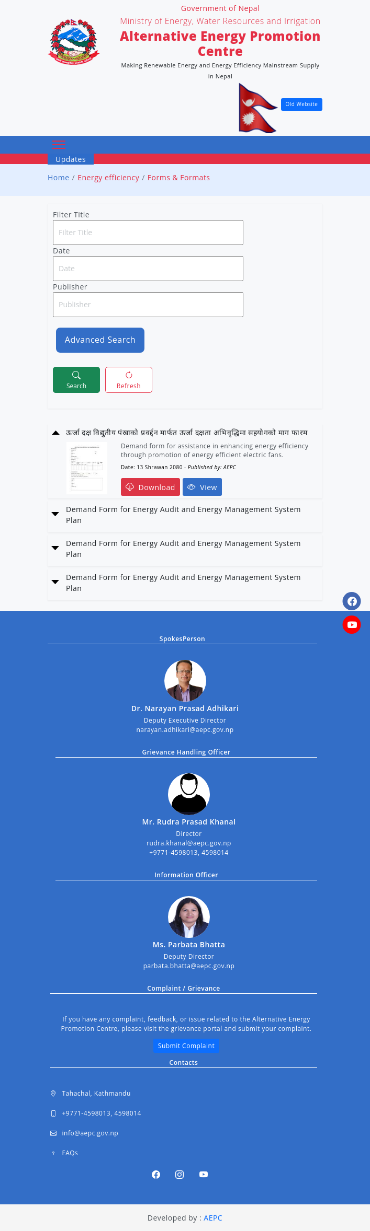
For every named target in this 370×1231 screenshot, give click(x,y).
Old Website (302, 104)
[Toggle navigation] (59, 145)
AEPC (213, 1218)
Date (61, 251)
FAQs (64, 1153)
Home (59, 177)
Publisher (70, 287)
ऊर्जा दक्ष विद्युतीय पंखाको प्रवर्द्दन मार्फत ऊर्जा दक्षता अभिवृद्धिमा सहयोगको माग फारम (187, 432)
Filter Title (71, 214)
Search (76, 379)
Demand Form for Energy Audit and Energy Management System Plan (183, 514)
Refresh (129, 379)
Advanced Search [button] (100, 339)
